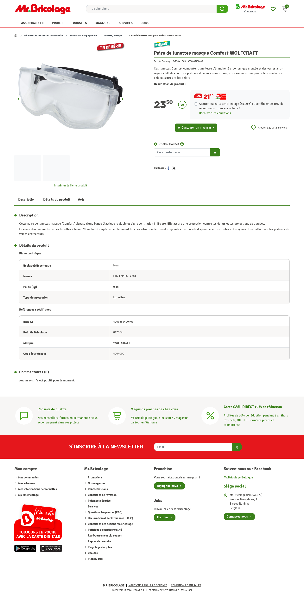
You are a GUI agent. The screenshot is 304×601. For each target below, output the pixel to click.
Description (26, 199)
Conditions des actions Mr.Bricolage (110, 524)
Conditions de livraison (102, 495)
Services (92, 506)
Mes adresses (26, 483)
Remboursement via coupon (104, 535)
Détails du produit (56, 199)
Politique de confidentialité (104, 530)
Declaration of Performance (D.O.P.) (110, 518)
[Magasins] (117, 415)
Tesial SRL (186, 590)
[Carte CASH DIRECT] (210, 415)
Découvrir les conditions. (215, 113)
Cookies (92, 553)
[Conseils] (24, 415)
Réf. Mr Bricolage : (163, 61)
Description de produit (170, 84)
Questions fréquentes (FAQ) (105, 512)
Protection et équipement (83, 35)
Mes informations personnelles (37, 489)
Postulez (162, 517)
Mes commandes (28, 477)
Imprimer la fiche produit (70, 185)
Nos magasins (96, 483)
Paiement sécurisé (99, 501)
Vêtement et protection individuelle (43, 35)
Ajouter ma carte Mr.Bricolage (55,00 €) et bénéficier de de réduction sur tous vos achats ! (241, 106)
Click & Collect (169, 144)
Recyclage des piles (99, 547)
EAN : (184, 61)
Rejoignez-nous (167, 486)
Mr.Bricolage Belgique (238, 477)
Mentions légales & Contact (148, 585)
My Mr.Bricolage (28, 495)
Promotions (95, 477)
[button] (285, 9)
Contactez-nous (97, 489)
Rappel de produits (99, 541)
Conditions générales (186, 585)
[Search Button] (222, 9)
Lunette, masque (113, 35)
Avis (81, 199)
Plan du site (95, 559)
